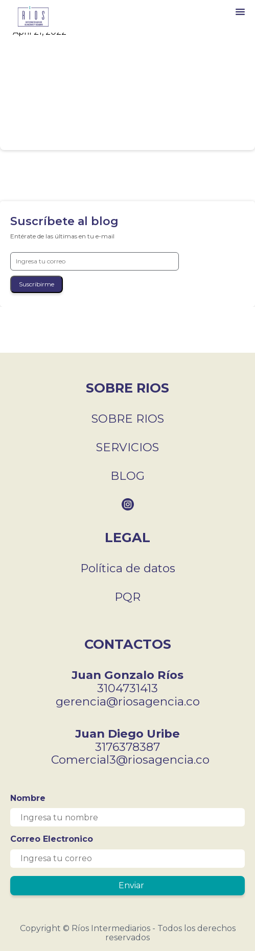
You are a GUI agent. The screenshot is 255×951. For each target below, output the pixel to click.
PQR (127, 597)
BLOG (127, 476)
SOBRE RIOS (127, 418)
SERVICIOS (127, 447)
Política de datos (127, 568)
